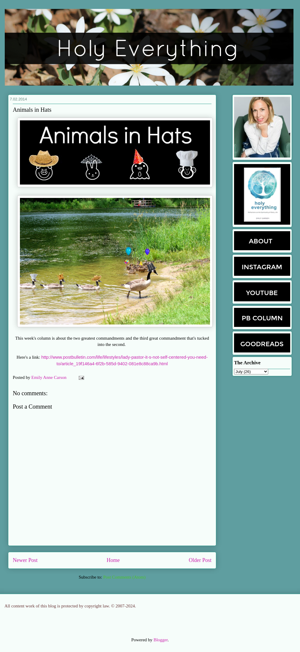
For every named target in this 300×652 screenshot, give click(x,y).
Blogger (161, 639)
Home (113, 560)
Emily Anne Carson (49, 377)
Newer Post (25, 560)
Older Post (200, 560)
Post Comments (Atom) (124, 577)
